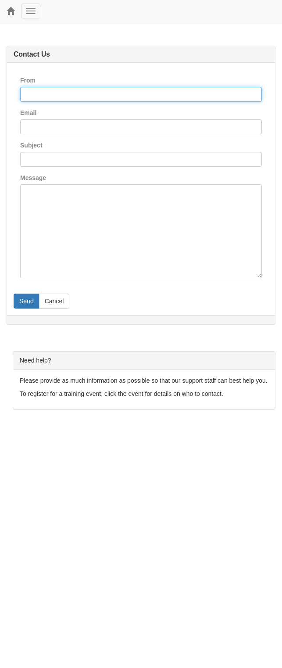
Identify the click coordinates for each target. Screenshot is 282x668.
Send (26, 301)
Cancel (54, 301)
